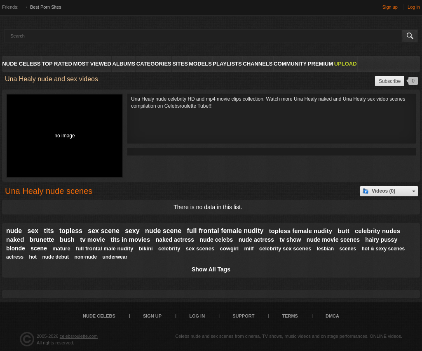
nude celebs (216, 239)
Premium (320, 64)
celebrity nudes (377, 230)
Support (243, 315)
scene (38, 248)
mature (61, 248)
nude (14, 230)
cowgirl (229, 248)
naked (15, 239)
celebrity (169, 248)
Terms (290, 315)
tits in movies (130, 239)
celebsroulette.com (79, 336)
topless (70, 230)
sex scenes (200, 248)
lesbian (325, 249)
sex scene (104, 230)
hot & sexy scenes (383, 249)
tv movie (92, 239)
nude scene (163, 230)
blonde (15, 248)
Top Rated (57, 64)
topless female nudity (300, 230)
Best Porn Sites (45, 7)
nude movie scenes (333, 239)
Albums (124, 64)
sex (33, 230)
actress (14, 257)
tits (49, 230)
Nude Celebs (21, 64)
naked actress (175, 239)
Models (200, 64)
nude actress (256, 239)
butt (343, 230)
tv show (290, 239)
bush (67, 239)
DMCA (332, 315)
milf (248, 248)
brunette (42, 239)
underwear (114, 257)
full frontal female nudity (225, 230)
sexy (132, 230)
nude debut (55, 257)
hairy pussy (381, 239)
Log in (414, 7)
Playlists (227, 64)
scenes (347, 249)
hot (33, 257)
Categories (153, 64)
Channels (257, 64)
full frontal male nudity (104, 248)
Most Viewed (92, 64)
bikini (146, 248)
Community (290, 64)
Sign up (390, 7)
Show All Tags (211, 269)
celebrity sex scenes (285, 248)
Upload (345, 64)
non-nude (85, 257)
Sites (180, 64)
